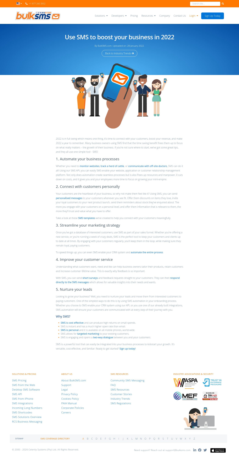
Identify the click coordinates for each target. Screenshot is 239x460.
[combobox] (19, 4)
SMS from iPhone (22, 398)
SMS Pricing (19, 380)
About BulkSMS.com (73, 380)
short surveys (90, 278)
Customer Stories (121, 394)
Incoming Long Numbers (27, 408)
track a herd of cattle (112, 166)
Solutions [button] (100, 15)
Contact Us (180, 15)
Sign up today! (128, 348)
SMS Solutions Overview (27, 417)
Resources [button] (147, 15)
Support (66, 385)
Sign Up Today (212, 16)
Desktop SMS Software (26, 389)
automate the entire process (147, 252)
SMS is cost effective (72, 322)
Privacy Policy (69, 394)
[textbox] (19, 3)
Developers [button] (117, 15)
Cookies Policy (70, 398)
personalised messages (69, 198)
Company (164, 15)
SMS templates (86, 218)
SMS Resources (120, 389)
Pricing (134, 15)
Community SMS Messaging (127, 380)
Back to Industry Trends (119, 53)
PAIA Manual (69, 403)
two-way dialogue (103, 337)
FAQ (113, 385)
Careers (66, 412)
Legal (64, 389)
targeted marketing (88, 333)
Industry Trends (120, 398)
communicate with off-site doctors (147, 166)
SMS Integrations (22, 403)
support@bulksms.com (178, 450)
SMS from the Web (23, 385)
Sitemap (19, 438)
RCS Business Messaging (27, 421)
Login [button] (192, 15)
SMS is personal (69, 330)
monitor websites (89, 166)
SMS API (17, 394)
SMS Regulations (121, 403)
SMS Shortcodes (22, 412)
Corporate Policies (72, 408)
